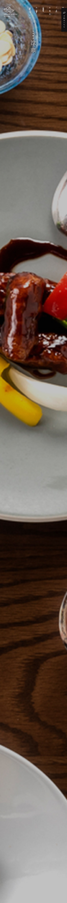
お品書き (36, 10)
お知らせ (50, 10)
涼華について (30, 12)
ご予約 (56, 8)
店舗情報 (43, 8)
